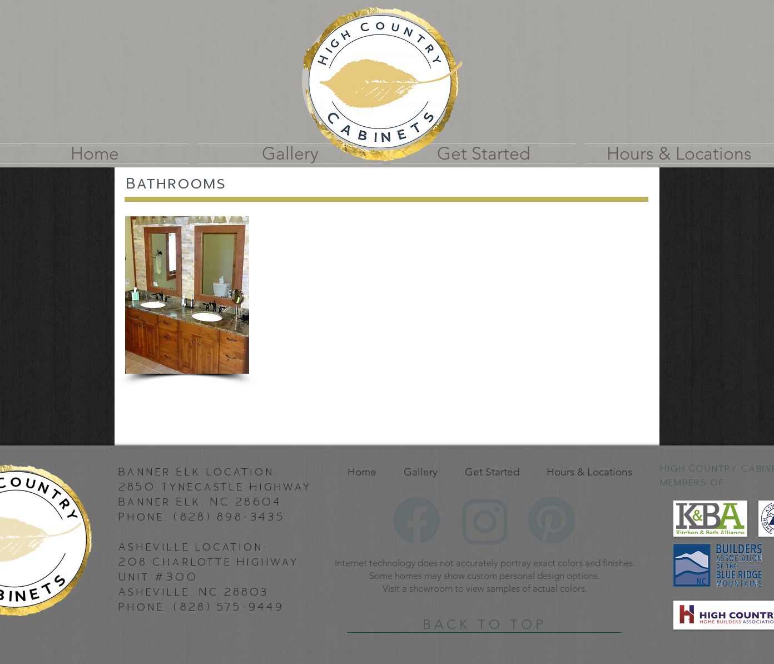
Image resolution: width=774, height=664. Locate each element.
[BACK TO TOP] (485, 624)
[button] (187, 295)
